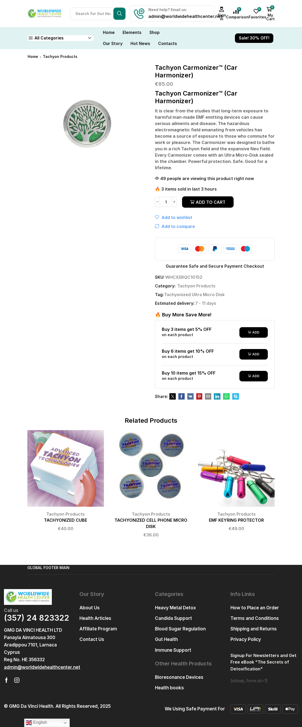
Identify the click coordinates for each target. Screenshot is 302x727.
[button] (42, 667)
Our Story (113, 43)
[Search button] (119, 14)
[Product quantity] (166, 202)
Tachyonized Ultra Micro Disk (194, 294)
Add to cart (210, 202)
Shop (154, 32)
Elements (132, 32)
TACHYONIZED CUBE (65, 520)
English (36, 723)
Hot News (140, 43)
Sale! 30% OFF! (254, 38)
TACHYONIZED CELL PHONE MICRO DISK (150, 523)
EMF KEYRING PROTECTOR (236, 520)
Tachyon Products (60, 56)
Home (109, 32)
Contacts (167, 43)
